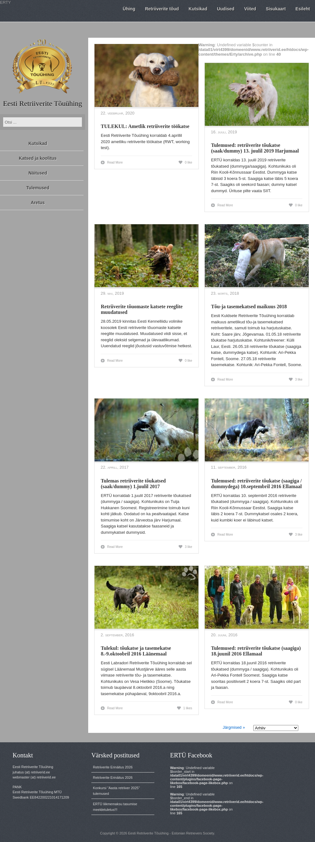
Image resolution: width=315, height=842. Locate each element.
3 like (298, 379)
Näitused (37, 173)
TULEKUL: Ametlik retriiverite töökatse (145, 126)
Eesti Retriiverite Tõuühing (42, 104)
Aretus (38, 202)
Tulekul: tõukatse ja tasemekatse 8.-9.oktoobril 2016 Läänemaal (136, 650)
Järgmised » (234, 727)
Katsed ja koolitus (38, 158)
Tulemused (37, 187)
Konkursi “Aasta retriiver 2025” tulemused (116, 790)
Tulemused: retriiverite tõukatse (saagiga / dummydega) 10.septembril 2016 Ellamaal (256, 483)
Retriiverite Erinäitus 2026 (113, 767)
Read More (115, 162)
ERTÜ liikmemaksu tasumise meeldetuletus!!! (115, 806)
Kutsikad (37, 143)
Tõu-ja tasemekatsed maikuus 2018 (249, 306)
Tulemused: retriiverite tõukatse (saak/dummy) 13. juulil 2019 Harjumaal (255, 147)
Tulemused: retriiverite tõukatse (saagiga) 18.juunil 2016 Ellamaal (256, 650)
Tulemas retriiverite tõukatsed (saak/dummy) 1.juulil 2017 (133, 483)
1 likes (187, 708)
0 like (188, 162)
